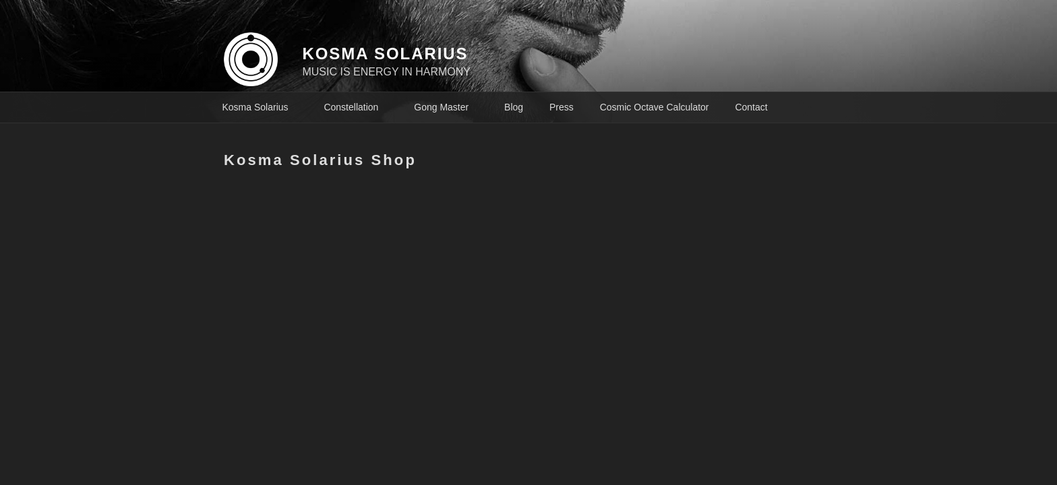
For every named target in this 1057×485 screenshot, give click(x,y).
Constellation (357, 107)
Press (561, 107)
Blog (513, 107)
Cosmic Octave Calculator (654, 107)
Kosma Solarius (261, 107)
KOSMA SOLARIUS (385, 53)
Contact (751, 107)
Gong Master (447, 107)
